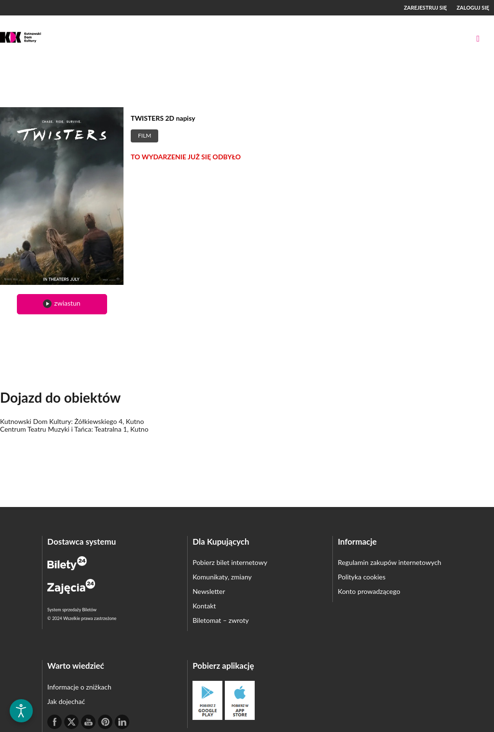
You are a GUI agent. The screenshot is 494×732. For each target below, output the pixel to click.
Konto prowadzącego (369, 591)
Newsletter (208, 591)
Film (144, 135)
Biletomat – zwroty (220, 620)
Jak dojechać (66, 701)
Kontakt (204, 606)
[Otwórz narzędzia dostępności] (21, 710)
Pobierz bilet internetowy (229, 562)
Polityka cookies (361, 577)
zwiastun (61, 303)
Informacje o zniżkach (79, 687)
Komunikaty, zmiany (222, 577)
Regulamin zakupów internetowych (389, 562)
